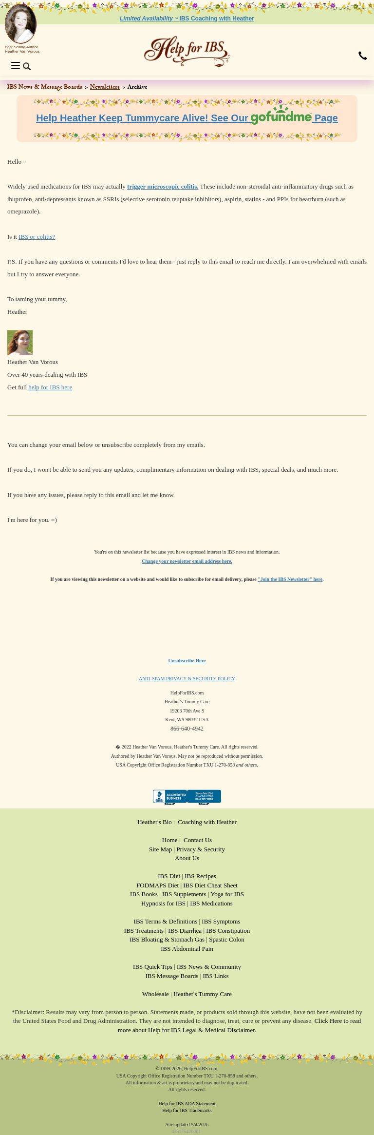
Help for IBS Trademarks (186, 1110)
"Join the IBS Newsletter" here (290, 579)
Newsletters (105, 87)
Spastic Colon (226, 939)
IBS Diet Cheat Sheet (210, 885)
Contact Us (198, 840)
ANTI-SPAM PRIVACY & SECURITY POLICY (187, 678)
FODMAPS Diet (157, 885)
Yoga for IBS (227, 894)
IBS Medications (211, 903)
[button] (362, 56)
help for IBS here (50, 387)
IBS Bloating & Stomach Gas (167, 939)
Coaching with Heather (207, 822)
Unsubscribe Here (187, 660)
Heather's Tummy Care (202, 994)
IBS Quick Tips (152, 966)
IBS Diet (169, 876)
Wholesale (155, 994)
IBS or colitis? (37, 236)
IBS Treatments (144, 930)
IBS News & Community (209, 966)
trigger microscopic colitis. (162, 186)
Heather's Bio (154, 822)
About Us (187, 858)
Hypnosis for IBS (163, 903)
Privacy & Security (200, 849)
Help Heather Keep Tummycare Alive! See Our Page (187, 118)
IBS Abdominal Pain (187, 948)
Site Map (160, 849)
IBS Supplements (184, 894)
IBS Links (216, 976)
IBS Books (144, 894)
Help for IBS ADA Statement (186, 1103)
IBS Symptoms (221, 921)
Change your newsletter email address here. (187, 561)
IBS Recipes (200, 876)
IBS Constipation (228, 930)
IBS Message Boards (171, 976)
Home (170, 840)
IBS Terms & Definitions (166, 921)
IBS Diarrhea (185, 930)
